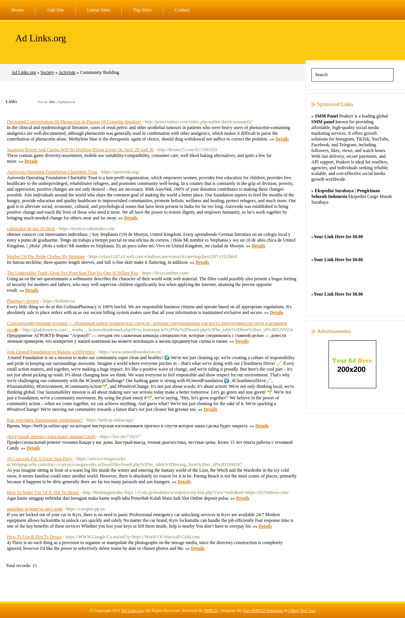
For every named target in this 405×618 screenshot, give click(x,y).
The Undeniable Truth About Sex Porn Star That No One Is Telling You (72, 273)
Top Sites (142, 10)
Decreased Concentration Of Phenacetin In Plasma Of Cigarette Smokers (74, 121)
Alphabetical (66, 102)
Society (47, 72)
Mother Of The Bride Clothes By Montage (46, 256)
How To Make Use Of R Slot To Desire (43, 492)
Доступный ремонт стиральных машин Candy (51, 436)
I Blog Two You (301, 610)
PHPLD (211, 610)
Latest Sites (98, 10)
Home (17, 10)
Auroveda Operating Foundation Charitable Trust (52, 172)
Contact (182, 10)
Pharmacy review (23, 301)
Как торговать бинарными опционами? (45, 420)
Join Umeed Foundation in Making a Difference (51, 352)
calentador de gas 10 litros (31, 228)
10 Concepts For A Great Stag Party (40, 458)
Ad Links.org (40, 38)
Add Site (55, 10)
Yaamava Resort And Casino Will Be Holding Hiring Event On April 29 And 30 (80, 149)
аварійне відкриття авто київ (34, 509)
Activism (67, 72)
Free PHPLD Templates (263, 610)
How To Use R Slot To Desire (34, 537)
